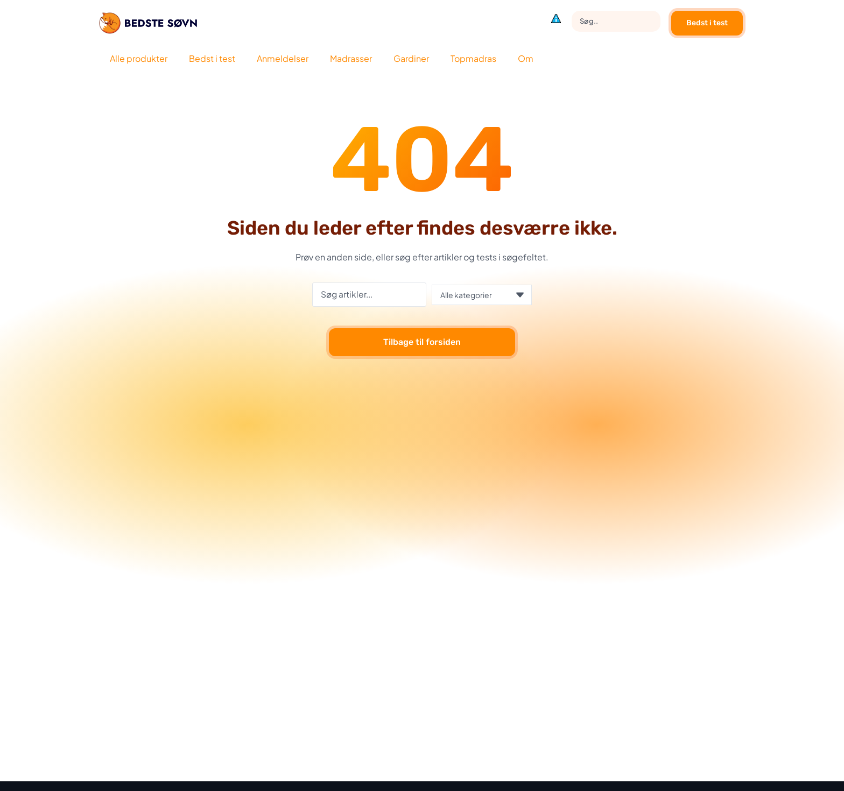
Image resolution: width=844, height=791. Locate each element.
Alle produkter (138, 58)
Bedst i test (707, 22)
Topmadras (473, 58)
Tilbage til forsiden (422, 342)
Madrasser (351, 58)
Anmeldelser (282, 58)
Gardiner (411, 58)
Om (525, 58)
